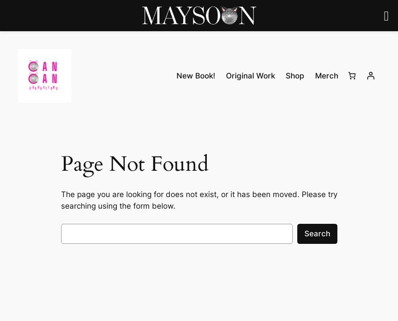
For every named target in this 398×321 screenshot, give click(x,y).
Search (317, 233)
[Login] (370, 75)
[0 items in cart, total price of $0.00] (352, 75)
